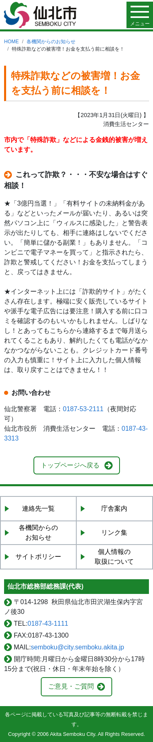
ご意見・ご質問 (71, 686)
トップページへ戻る (70, 465)
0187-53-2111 (83, 408)
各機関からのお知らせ (51, 41)
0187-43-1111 (48, 623)
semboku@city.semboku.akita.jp (77, 647)
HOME (11, 41)
